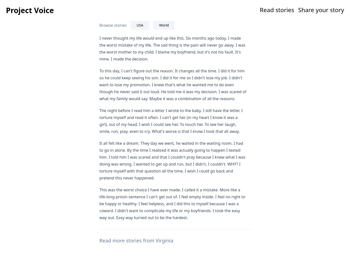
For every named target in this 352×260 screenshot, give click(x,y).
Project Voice (30, 10)
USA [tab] (140, 25)
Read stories (277, 10)
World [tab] (164, 25)
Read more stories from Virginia (136, 240)
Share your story (321, 10)
